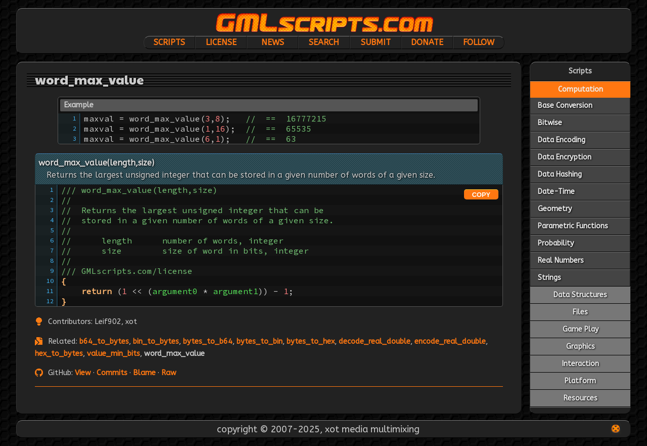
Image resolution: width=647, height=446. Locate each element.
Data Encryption (564, 157)
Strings (549, 277)
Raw (168, 373)
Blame (144, 373)
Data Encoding (561, 140)
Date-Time (556, 191)
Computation (580, 89)
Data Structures (580, 295)
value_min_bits (113, 353)
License (221, 42)
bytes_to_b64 (208, 341)
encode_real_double (450, 341)
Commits (112, 373)
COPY (481, 194)
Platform (580, 381)
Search (324, 42)
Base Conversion (565, 105)
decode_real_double (374, 341)
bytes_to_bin (260, 341)
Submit (376, 42)
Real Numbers (561, 260)
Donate (427, 42)
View (83, 373)
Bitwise (550, 122)
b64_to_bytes (104, 341)
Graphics (580, 346)
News (272, 42)
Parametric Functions (573, 226)
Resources (580, 398)
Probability (556, 243)
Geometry (555, 209)
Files (580, 312)
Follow (478, 42)
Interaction (580, 363)
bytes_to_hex (311, 341)
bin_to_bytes (156, 341)
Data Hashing (560, 174)
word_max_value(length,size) (96, 163)
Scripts (169, 42)
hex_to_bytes (59, 353)
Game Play (580, 329)
